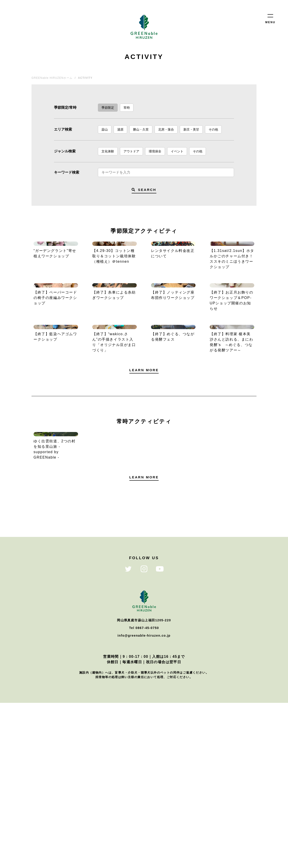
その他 (213, 129)
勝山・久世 (141, 129)
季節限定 (107, 107)
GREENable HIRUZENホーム (52, 77)
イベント (177, 151)
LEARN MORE (144, 491)
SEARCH (144, 190)
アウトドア (131, 151)
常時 (127, 107)
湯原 (120, 129)
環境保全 (155, 151)
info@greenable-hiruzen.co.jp (144, 796)
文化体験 (107, 151)
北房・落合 (166, 129)
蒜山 (104, 129)
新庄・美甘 (191, 129)
